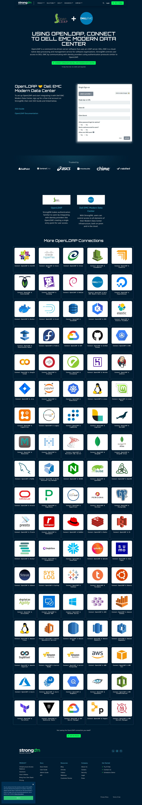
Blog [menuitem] (62, 767)
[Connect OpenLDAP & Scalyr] (24, 552)
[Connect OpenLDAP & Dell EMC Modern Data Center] (97, 286)
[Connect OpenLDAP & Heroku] (97, 365)
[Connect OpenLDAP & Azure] (24, 685)
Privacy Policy (104, 797)
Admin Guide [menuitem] (44, 772)
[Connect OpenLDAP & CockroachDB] (24, 286)
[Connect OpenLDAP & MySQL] (24, 472)
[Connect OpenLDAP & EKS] (97, 312)
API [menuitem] (41, 775)
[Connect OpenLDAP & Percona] (97, 499)
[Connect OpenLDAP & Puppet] (97, 712)
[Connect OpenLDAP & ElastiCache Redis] (24, 339)
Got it (18, 798)
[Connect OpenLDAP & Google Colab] (24, 365)
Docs (59, 3)
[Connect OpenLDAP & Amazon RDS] (73, 632)
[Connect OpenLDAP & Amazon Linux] (24, 632)
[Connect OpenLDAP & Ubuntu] (121, 579)
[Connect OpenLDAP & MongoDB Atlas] (121, 445)
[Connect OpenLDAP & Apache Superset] (24, 658)
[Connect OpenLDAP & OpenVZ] (121, 472)
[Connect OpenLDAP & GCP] (73, 339)
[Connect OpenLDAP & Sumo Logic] (121, 552)
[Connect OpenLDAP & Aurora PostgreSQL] (73, 658)
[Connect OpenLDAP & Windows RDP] (49, 605)
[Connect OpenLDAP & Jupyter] (49, 392)
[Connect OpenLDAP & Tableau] (73, 579)
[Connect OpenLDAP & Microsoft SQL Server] (73, 445)
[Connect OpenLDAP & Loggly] (49, 419)
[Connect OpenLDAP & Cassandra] (97, 685)
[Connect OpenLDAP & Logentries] (24, 419)
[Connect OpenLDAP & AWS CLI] (121, 658)
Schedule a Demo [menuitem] (109, 772)
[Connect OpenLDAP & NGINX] (73, 472)
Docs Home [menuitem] (44, 767)
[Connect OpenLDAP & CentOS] (24, 259)
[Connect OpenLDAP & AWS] (97, 658)
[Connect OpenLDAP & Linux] (97, 392)
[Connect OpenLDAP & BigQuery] (73, 685)
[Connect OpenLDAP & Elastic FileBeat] (121, 312)
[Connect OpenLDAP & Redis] (97, 525)
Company (78, 3)
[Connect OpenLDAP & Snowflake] (73, 552)
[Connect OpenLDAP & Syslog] (49, 579)
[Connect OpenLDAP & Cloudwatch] (97, 259)
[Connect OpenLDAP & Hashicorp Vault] (49, 712)
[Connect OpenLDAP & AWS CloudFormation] (121, 685)
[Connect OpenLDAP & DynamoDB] (73, 312)
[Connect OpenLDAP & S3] (121, 525)
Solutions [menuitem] (22, 772)
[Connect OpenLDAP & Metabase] (49, 445)
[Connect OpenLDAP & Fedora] (49, 339)
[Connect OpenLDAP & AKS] (97, 605)
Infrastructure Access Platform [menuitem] (26, 768)
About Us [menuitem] (84, 767)
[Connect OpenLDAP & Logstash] (97, 419)
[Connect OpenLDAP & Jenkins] (121, 365)
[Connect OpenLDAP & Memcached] (24, 445)
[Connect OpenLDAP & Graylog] (49, 365)
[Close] (33, 784)
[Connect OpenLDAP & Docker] (24, 312)
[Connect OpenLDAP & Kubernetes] (73, 392)
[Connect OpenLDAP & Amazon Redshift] (97, 632)
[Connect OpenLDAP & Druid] (49, 312)
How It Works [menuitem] (23, 774)
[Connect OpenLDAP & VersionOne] (24, 605)
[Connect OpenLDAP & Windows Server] (73, 605)
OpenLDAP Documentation (26, 113)
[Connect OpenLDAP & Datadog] (49, 286)
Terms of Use (116, 797)
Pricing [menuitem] (21, 780)
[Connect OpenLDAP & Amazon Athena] (121, 605)
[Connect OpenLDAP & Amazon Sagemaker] (121, 632)
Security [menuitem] (84, 772)
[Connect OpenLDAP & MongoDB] (97, 445)
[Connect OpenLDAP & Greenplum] (73, 365)
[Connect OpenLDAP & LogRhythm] (73, 419)
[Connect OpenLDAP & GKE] (121, 339)
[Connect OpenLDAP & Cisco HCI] (49, 259)
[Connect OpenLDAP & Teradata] (97, 579)
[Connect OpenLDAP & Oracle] (24, 499)
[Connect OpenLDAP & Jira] (24, 392)
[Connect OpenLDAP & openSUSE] (97, 472)
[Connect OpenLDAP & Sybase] (24, 579)
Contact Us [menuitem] (107, 770)
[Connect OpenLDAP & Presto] (24, 525)
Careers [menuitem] (83, 770)
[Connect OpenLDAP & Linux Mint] (121, 392)
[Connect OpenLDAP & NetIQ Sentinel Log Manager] (49, 472)
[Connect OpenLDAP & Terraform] (24, 712)
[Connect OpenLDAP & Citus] (73, 259)
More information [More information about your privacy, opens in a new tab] (19, 794)
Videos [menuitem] (63, 772)
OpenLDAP (56, 207)
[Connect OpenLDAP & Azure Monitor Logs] (49, 685)
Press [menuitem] (83, 778)
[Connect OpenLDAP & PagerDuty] (49, 499)
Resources (68, 3)
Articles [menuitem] (63, 770)
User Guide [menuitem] (43, 770)
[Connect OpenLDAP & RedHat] (73, 525)
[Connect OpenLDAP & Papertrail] (73, 499)
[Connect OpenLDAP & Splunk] (97, 552)
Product (40, 3)
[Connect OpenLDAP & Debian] (73, 286)
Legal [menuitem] (83, 775)
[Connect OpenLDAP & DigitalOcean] (121, 286)
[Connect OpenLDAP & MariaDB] (121, 419)
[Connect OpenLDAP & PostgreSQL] (121, 499)
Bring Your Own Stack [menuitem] (26, 777)
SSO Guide (19, 109)
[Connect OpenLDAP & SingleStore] (49, 552)
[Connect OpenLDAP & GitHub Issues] (97, 339)
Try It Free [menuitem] (107, 767)
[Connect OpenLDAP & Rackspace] (49, 525)
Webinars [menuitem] (64, 775)
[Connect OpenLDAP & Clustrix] (121, 259)
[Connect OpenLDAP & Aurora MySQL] (49, 658)
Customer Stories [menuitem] (66, 778)
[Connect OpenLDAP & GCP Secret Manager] (73, 712)
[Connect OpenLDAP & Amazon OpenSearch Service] (49, 632)
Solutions (50, 3)
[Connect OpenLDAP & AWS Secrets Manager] (121, 712)
